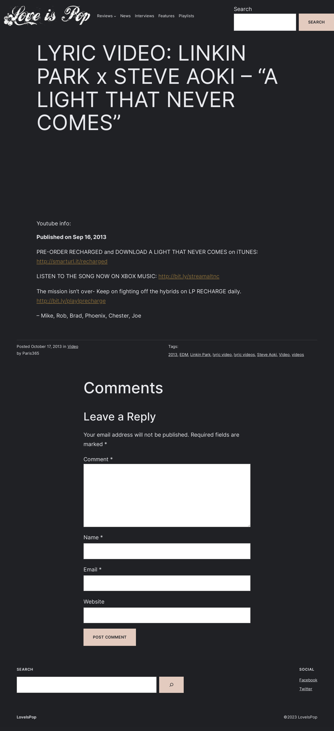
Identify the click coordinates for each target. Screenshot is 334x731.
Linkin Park (200, 354)
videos (298, 354)
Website (94, 601)
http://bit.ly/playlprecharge (71, 300)
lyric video (222, 354)
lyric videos (244, 354)
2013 (172, 354)
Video (73, 346)
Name (93, 537)
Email (93, 569)
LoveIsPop (26, 717)
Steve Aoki (267, 354)
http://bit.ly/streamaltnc (188, 276)
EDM (184, 354)
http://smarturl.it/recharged (72, 261)
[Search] (171, 685)
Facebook (308, 679)
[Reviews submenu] (115, 16)
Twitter (305, 688)
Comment (98, 459)
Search (243, 8)
